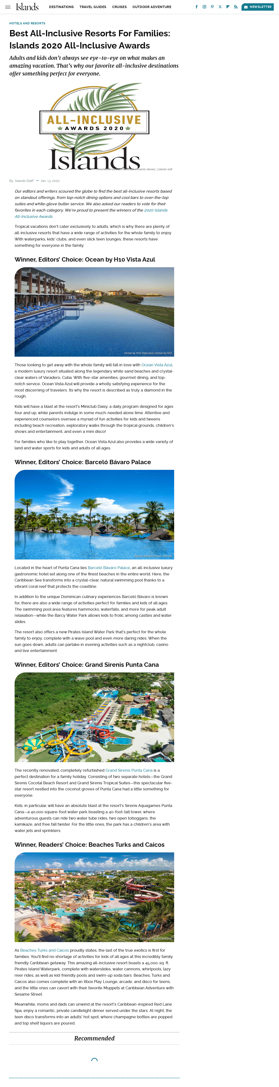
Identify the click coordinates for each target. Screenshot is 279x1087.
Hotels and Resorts (27, 23)
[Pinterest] (212, 8)
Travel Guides (93, 7)
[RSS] (236, 8)
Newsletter (258, 7)
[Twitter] (220, 8)
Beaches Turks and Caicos (44, 950)
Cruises (119, 7)
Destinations (61, 7)
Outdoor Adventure (152, 7)
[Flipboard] (228, 8)
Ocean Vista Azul (156, 365)
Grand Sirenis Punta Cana (129, 770)
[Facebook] (196, 8)
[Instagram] (204, 8)
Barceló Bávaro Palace (109, 567)
